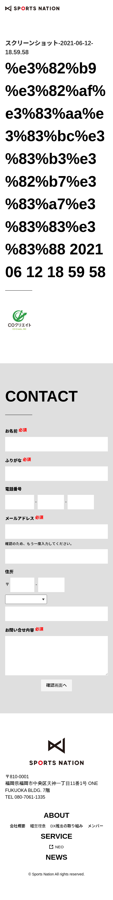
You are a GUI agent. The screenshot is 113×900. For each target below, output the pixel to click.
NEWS (56, 857)
